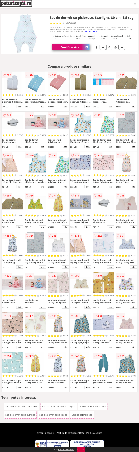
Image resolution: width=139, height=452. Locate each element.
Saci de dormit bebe (82, 414)
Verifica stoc (75, 47)
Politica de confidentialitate (70, 432)
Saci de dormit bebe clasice (53, 414)
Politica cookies (94, 432)
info (19, 106)
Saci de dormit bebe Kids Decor (21, 406)
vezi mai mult (91, 31)
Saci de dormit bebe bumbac (20, 414)
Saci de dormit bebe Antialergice (58, 406)
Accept (80, 449)
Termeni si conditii (45, 432)
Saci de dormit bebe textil (93, 406)
